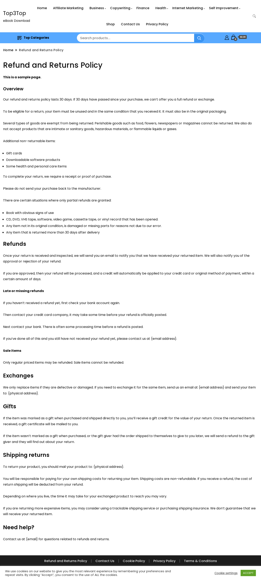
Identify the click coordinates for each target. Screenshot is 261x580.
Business (97, 8)
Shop (110, 24)
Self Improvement (223, 8)
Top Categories (33, 37)
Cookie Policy (134, 561)
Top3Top (14, 13)
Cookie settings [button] (226, 573)
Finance (142, 8)
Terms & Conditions (200, 561)
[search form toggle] (254, 16)
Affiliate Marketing (68, 8)
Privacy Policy (157, 24)
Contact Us (130, 24)
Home (42, 8)
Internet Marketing (187, 8)
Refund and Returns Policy (65, 561)
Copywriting (120, 8)
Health (160, 8)
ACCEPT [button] (248, 573)
